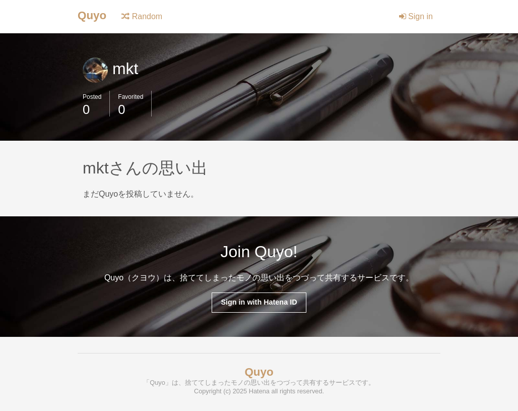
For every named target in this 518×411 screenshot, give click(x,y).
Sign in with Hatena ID (259, 302)
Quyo (92, 15)
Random (141, 16)
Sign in (416, 16)
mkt (110, 69)
